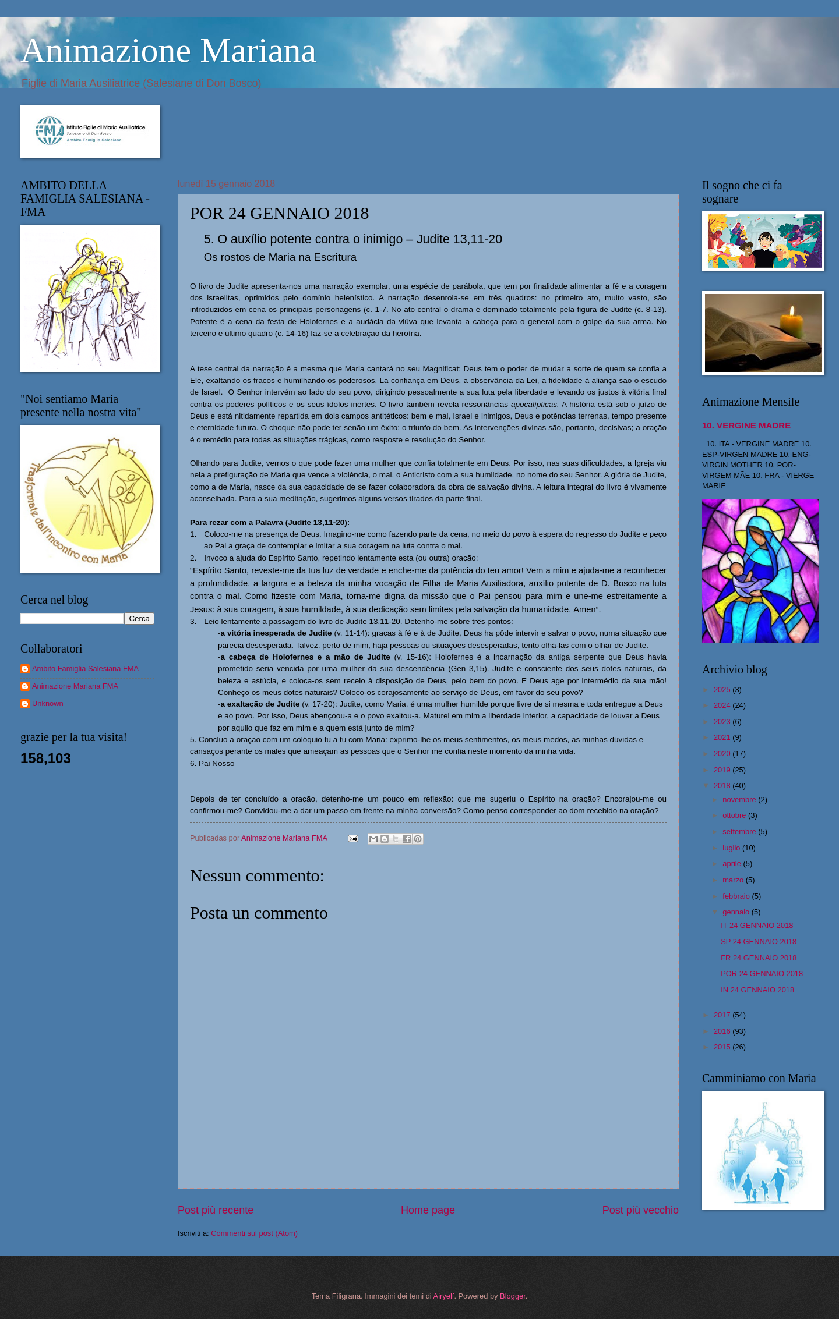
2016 (723, 1031)
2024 (723, 705)
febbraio (737, 896)
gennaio (736, 911)
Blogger (513, 1296)
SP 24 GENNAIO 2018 (758, 941)
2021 (723, 737)
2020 (723, 753)
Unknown (48, 703)
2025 (723, 689)
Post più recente (215, 1210)
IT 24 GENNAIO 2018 (757, 925)
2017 (723, 1014)
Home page (428, 1210)
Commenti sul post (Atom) (254, 1233)
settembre (740, 831)
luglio (732, 847)
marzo (733, 879)
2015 (723, 1047)
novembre (740, 799)
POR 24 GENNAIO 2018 (762, 973)
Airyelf (443, 1296)
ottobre (735, 815)
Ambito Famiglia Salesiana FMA (85, 668)
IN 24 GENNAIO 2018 (757, 989)
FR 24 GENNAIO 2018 (758, 957)
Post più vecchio (640, 1210)
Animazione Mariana (168, 50)
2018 (723, 785)
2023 (723, 721)
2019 (723, 769)
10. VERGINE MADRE (746, 425)
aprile (732, 863)
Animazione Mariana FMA (75, 686)
